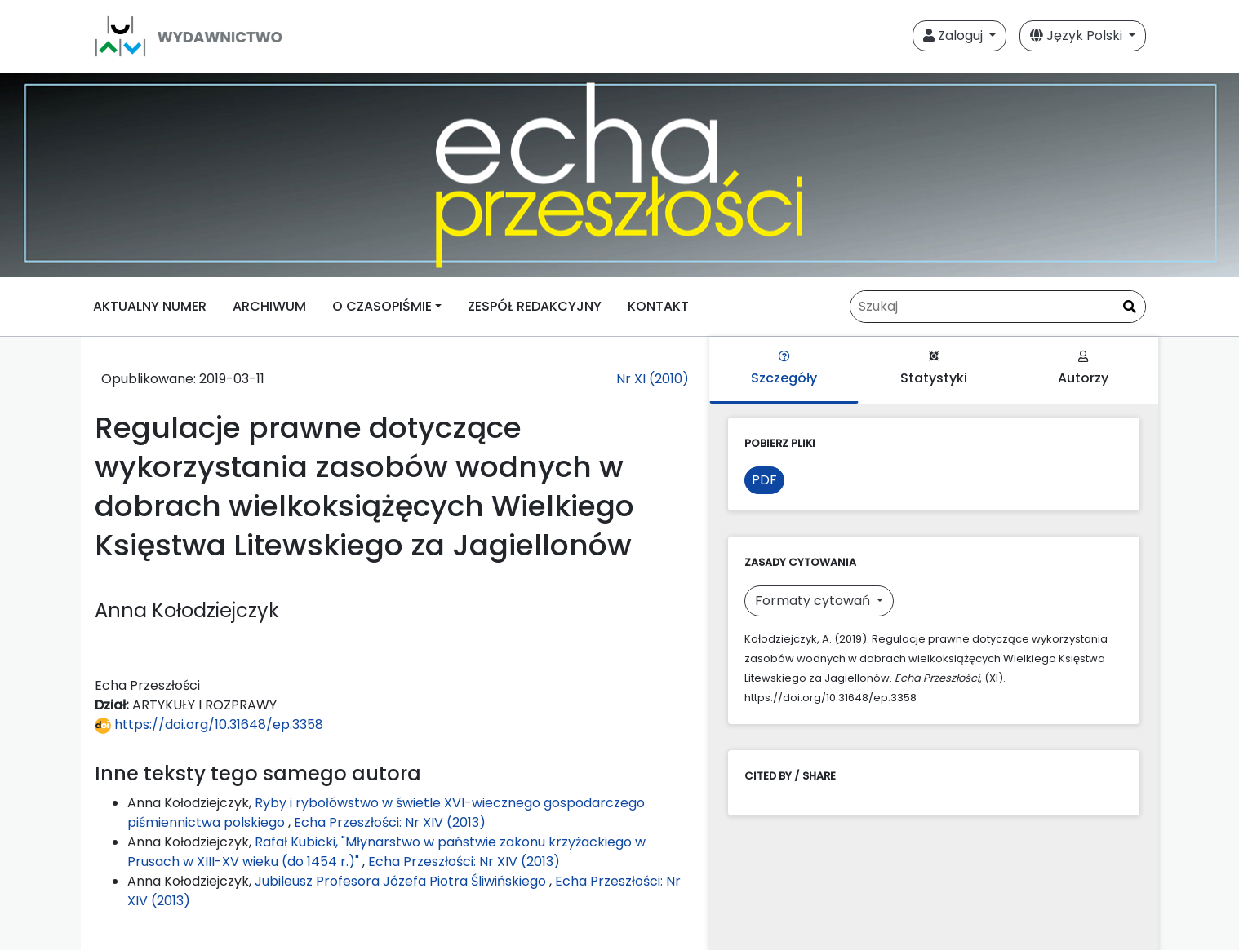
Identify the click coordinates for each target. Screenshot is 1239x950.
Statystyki (933, 369)
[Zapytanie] (997, 306)
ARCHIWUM (269, 306)
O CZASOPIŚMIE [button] (382, 306)
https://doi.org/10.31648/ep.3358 (209, 724)
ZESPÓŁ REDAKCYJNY (535, 306)
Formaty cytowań (814, 600)
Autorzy (1083, 369)
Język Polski (1078, 35)
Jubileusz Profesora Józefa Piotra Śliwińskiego (402, 881)
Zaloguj (954, 35)
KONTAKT (658, 306)
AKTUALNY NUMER (149, 306)
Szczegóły (784, 369)
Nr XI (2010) (652, 378)
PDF (764, 480)
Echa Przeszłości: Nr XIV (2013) (390, 822)
